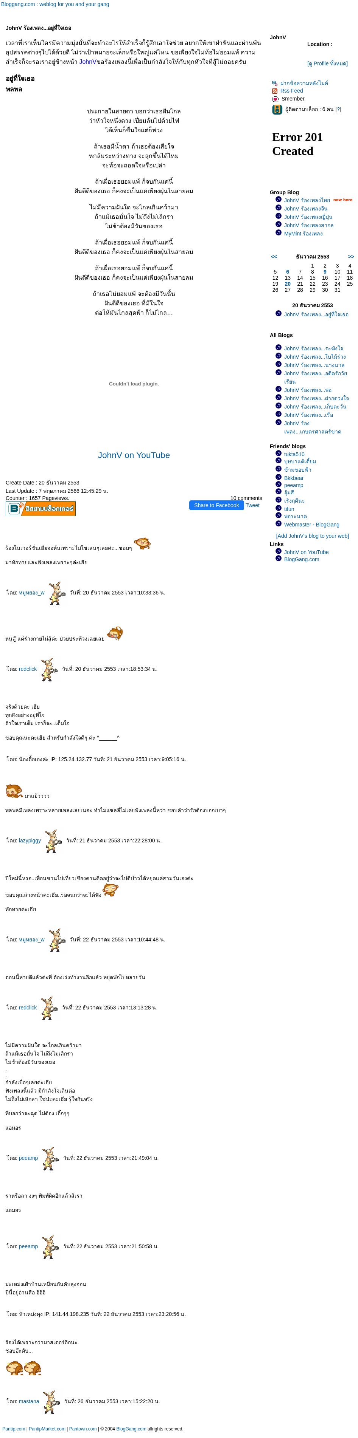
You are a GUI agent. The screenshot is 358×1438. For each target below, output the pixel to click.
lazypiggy (42, 840)
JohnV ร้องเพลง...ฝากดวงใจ (316, 398)
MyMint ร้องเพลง (303, 234)
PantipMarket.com (47, 1429)
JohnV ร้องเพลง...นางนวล (314, 365)
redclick (40, 669)
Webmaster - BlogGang (311, 525)
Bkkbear (294, 478)
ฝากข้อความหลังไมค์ (300, 83)
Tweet (253, 505)
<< (274, 257)
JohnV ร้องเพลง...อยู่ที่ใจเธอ (316, 314)
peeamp (40, 1158)
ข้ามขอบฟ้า (297, 470)
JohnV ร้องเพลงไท (307, 200)
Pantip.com (13, 1429)
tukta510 (294, 454)
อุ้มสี (289, 492)
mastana (41, 1401)
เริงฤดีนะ (294, 501)
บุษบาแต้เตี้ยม (300, 461)
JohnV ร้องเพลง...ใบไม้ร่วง (315, 357)
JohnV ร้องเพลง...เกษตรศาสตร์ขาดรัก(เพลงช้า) (312, 431)
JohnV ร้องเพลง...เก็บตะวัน (315, 407)
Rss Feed (287, 91)
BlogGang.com (301, 559)
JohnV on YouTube (134, 455)
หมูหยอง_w (43, 593)
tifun (289, 509)
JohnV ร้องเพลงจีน (306, 209)
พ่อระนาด (295, 516)
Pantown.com (83, 1429)
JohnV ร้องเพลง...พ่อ (308, 390)
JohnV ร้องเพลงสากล (309, 225)
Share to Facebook (216, 505)
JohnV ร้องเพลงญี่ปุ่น (308, 217)
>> (351, 257)
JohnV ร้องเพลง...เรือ (308, 415)
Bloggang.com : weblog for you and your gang (55, 4)
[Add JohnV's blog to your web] (312, 536)
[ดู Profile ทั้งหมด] (327, 63)
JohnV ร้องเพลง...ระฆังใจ (313, 348)
